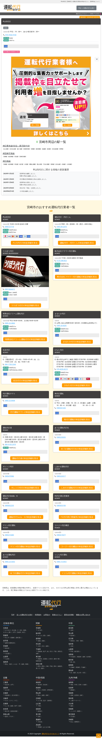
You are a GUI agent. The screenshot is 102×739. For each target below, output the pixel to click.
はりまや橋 (46, 729)
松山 (71, 724)
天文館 (72, 719)
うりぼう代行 (9, 251)
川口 (43, 649)
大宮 (39, 649)
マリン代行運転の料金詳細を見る (25, 548)
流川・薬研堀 (47, 703)
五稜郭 (19, 635)
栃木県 (38, 636)
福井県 (71, 646)
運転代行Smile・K (11, 498)
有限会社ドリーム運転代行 (15, 314)
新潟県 (71, 630)
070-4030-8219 (62, 370)
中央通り (73, 659)
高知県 (38, 727)
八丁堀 (40, 703)
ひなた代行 (60, 351)
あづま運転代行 (10, 557)
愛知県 (71, 673)
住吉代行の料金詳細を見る (25, 381)
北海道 (5, 630)
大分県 (71, 706)
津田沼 (60, 654)
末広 (23, 635)
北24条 (14, 633)
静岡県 (71, 667)
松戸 (44, 654)
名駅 (74, 675)
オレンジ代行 (9, 468)
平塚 (51, 669)
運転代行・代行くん (64, 217)
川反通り (8, 656)
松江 (39, 692)
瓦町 (39, 719)
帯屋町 (40, 729)
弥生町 (45, 687)
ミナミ (11, 703)
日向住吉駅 (13, 149)
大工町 (40, 633)
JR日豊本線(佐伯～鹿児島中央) (16, 146)
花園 (24, 633)
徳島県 (38, 711)
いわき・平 (16, 667)
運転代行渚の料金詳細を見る (25, 459)
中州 (75, 687)
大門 (14, 635)
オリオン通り (42, 638)
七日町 (7, 661)
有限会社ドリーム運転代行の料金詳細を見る (25, 340)
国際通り (77, 724)
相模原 (60, 669)
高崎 (43, 643)
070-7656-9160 (10, 35)
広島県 (38, 701)
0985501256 (61, 409)
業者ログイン (57, 617)
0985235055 (61, 439)
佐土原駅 (6, 149)
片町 (71, 649)
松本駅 (89, 659)
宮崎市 (6, 28)
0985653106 (61, 507)
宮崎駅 (33, 149)
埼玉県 (38, 646)
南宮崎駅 (38, 149)
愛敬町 (72, 692)
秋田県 (5, 654)
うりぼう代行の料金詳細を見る (25, 306)
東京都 (38, 659)
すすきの (8, 633)
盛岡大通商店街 (10, 645)
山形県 (5, 659)
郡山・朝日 (8, 667)
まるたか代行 (61, 314)
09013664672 (10, 290)
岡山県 (38, 695)
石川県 (71, 641)
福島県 (5, 664)
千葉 (55, 654)
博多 (71, 687)
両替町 (78, 670)
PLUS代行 (7, 21)
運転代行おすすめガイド (82, 14)
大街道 (40, 724)
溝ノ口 (38, 671)
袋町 (84, 659)
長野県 (71, 657)
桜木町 (72, 638)
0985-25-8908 (10, 402)
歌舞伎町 (38, 663)
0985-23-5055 (10, 564)
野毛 (39, 669)
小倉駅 (84, 687)
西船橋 (40, 654)
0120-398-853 (62, 261)
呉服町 (72, 670)
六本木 (51, 661)
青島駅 (52, 164)
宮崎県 (92, 14)
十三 (15, 703)
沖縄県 (71, 722)
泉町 (48, 638)
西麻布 (40, 661)
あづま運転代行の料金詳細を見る (25, 575)
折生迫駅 (58, 164)
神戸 (15, 708)
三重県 (5, 685)
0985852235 (9, 507)
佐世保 (76, 698)
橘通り (79, 714)
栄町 (37, 656)
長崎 (71, 698)
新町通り (18, 640)
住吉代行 (7, 351)
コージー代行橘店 (63, 527)
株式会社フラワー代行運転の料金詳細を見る (77, 277)
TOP (12, 617)
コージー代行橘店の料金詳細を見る (77, 548)
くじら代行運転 (62, 557)
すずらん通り (7, 635)
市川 (51, 654)
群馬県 (38, 641)
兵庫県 (5, 706)
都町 (71, 708)
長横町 (12, 640)
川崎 (47, 669)
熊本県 (71, 701)
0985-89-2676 (62, 227)
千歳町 (83, 670)
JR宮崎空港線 (9, 153)
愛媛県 (38, 722)
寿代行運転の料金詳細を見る (77, 420)
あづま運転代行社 (63, 429)
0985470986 (9, 478)
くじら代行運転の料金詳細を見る (77, 575)
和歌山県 (6, 717)
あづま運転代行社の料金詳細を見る (77, 450)
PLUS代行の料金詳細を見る (25, 243)
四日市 (7, 687)
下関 (39, 708)
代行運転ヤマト (10, 395)
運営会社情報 (69, 617)
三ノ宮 (7, 708)
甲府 (71, 654)
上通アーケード (75, 703)
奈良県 (5, 711)
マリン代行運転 (10, 527)
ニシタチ (73, 714)
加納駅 (44, 149)
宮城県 (5, 648)
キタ (6, 703)
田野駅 (61, 149)
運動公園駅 (32, 164)
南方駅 (21, 164)
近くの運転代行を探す (25, 617)
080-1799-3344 (10, 365)
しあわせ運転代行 (63, 468)
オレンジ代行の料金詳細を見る (25, 489)
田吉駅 (16, 157)
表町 (47, 698)
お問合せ (47, 617)
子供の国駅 (46, 164)
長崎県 (71, 695)
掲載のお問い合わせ (83, 617)
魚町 (19, 708)
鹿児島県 (72, 717)
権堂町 (79, 659)
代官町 (44, 692)
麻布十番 (56, 661)
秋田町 (40, 714)
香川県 (38, 717)
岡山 (39, 698)
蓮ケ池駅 (19, 149)
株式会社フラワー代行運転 (66, 251)
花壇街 (45, 661)
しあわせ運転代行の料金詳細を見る (77, 489)
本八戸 (7, 640)
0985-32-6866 (10, 324)
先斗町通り (15, 698)
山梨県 (71, 652)
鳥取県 (38, 685)
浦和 (47, 649)
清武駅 (49, 149)
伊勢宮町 (50, 692)
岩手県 (5, 643)
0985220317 (61, 478)
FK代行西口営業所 (63, 498)
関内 (43, 669)
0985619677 (61, 537)
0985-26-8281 (62, 326)
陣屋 (26, 667)
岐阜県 (71, 662)
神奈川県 (39, 666)
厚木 (55, 669)
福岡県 (71, 685)
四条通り (8, 698)
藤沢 (42, 671)
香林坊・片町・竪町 (76, 643)
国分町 (7, 651)
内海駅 (64, 164)
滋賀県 (5, 690)
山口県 (38, 706)
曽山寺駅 (39, 164)
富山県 (71, 636)
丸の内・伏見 (81, 675)
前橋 (39, 643)
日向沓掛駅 (55, 149)
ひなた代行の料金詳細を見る (77, 386)
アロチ (11, 719)
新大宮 (7, 714)
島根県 (38, 690)
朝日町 (40, 687)
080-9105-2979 (10, 446)
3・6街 (20, 633)
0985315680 (9, 537)
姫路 (11, 708)
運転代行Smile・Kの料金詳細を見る (25, 519)
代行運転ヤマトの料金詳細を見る (25, 413)
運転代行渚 (8, 429)
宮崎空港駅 (22, 157)
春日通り (77, 654)
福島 (22, 667)
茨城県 (38, 630)
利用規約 (38, 617)
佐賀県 (71, 690)
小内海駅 (69, 164)
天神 (79, 687)
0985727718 (9, 227)
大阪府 (5, 701)
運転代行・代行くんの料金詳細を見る (77, 243)
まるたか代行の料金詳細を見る (77, 342)
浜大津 (7, 692)
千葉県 (38, 652)
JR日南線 (7, 161)
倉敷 (43, 698)
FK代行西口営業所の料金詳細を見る (77, 519)
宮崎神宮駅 (26, 149)
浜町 (81, 698)
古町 (71, 633)
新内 (6, 719)
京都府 (5, 695)
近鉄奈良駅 (13, 714)
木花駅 (26, 164)
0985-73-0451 (62, 564)
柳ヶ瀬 (72, 664)
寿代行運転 (60, 395)
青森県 (5, 638)
